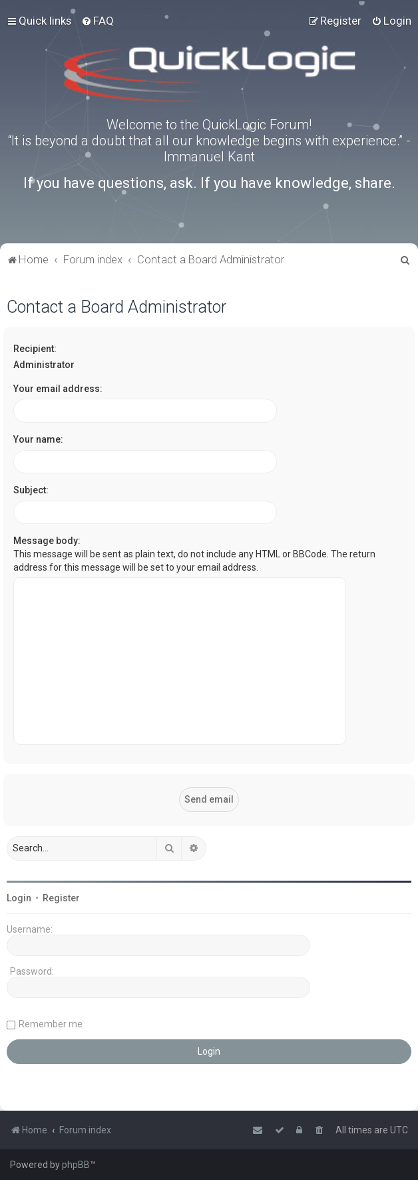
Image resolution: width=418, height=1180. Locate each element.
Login (19, 898)
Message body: (47, 540)
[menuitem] (97, 20)
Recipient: (35, 348)
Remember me (51, 1024)
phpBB (76, 1164)
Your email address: (58, 388)
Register (61, 898)
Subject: (31, 490)
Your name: (38, 439)
